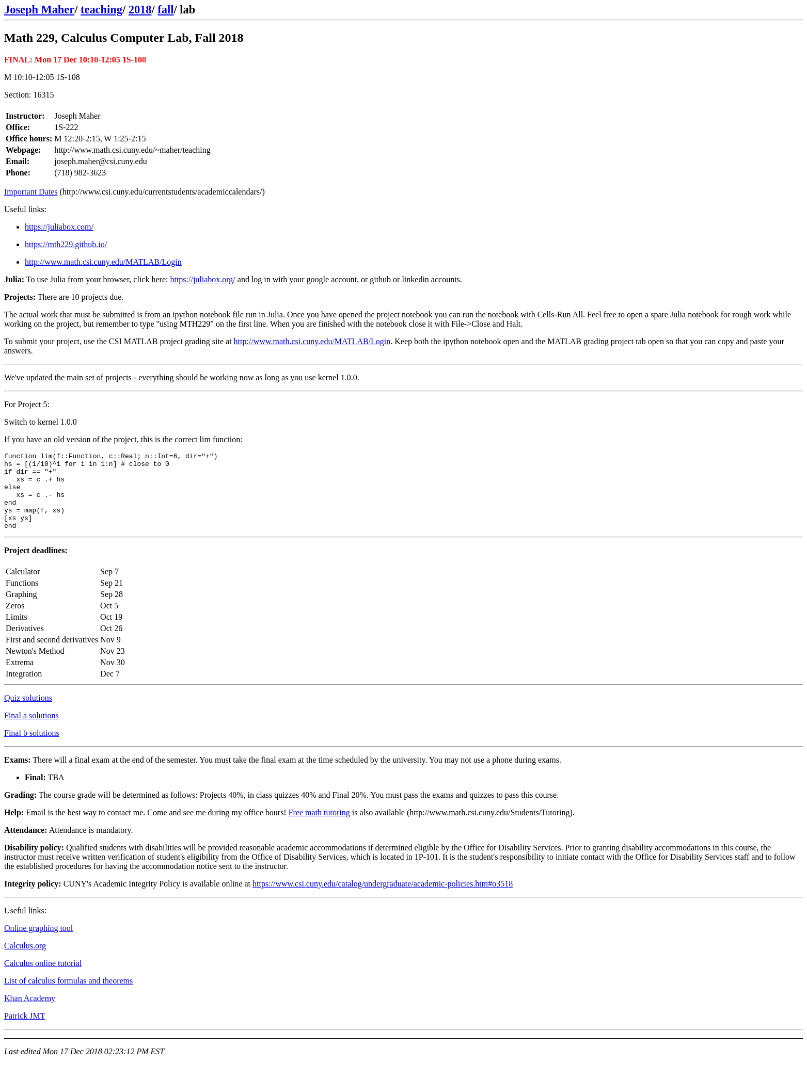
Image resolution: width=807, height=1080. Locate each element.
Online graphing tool (38, 943)
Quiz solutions (28, 713)
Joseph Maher (39, 9)
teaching (101, 9)
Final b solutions (31, 748)
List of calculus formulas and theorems (68, 996)
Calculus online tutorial (43, 978)
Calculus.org (25, 961)
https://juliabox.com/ (59, 226)
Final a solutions (31, 731)
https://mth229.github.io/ (66, 244)
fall (165, 9)
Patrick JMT (24, 1031)
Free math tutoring (319, 828)
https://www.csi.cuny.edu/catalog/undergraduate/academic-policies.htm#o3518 (382, 899)
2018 (140, 9)
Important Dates (31, 191)
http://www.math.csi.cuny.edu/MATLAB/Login (103, 261)
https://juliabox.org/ (202, 279)
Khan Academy (29, 1013)
